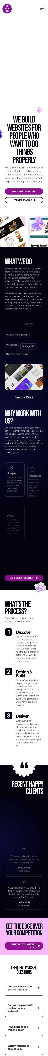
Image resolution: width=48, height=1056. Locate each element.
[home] (7, 8)
